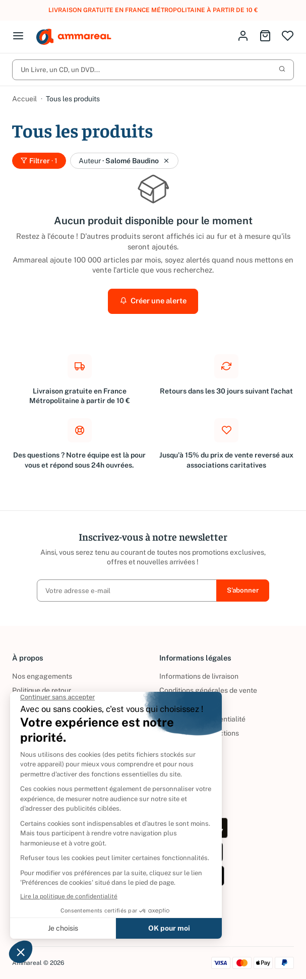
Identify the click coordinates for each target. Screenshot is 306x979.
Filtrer (39, 161)
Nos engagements (42, 676)
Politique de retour (41, 690)
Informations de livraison (198, 676)
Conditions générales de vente (208, 690)
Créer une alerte (153, 300)
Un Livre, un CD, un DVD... (153, 70)
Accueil (24, 99)
